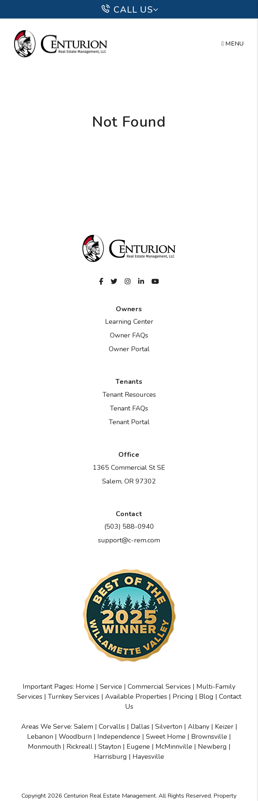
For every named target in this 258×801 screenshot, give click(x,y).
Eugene (138, 746)
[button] (101, 282)
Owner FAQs (129, 335)
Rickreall (79, 746)
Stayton (109, 746)
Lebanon (40, 736)
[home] (60, 43)
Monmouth (44, 746)
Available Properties (136, 696)
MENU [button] (233, 44)
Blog (206, 696)
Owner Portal (129, 349)
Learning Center (129, 321)
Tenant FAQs (129, 408)
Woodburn (75, 736)
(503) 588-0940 (129, 526)
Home (85, 686)
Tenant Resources (129, 394)
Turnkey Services (73, 696)
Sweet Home (166, 736)
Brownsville (209, 736)
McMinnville (174, 746)
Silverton (168, 726)
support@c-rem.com (129, 540)
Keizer (224, 726)
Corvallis (112, 726)
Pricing (183, 696)
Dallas (140, 726)
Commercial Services (159, 686)
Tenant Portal (129, 422)
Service (111, 686)
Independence (118, 736)
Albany (198, 726)
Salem (83, 726)
